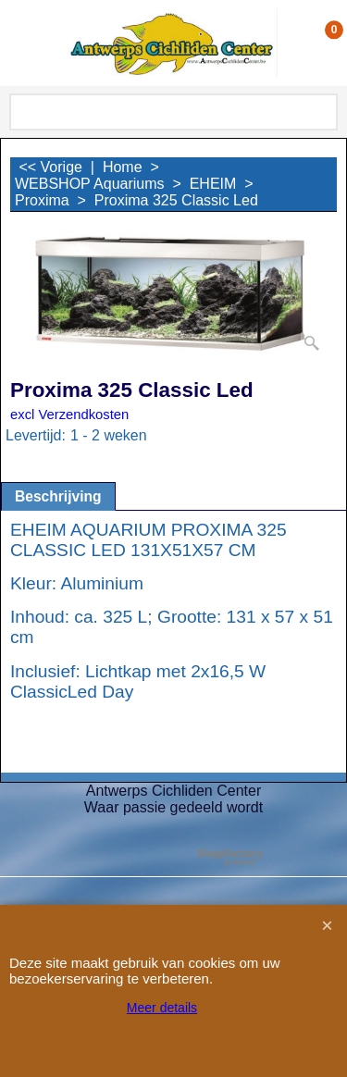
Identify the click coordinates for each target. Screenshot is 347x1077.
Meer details (162, 1007)
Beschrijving (58, 496)
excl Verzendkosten (69, 414)
